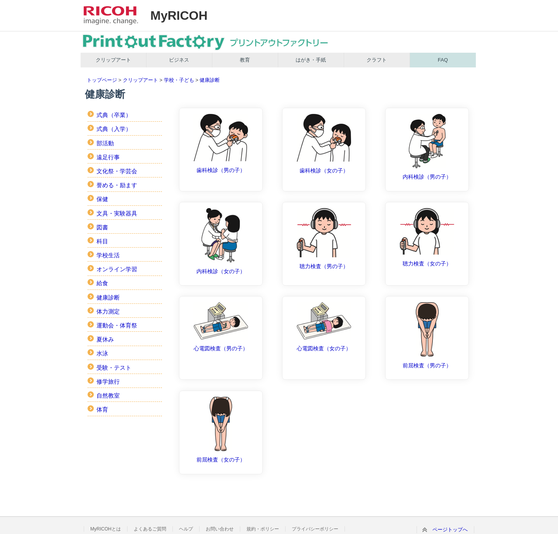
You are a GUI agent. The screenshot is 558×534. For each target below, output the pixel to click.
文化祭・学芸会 (116, 171)
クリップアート (113, 60)
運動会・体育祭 (116, 325)
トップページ (102, 80)
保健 (102, 199)
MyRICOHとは (105, 529)
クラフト (377, 60)
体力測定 (108, 311)
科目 (102, 241)
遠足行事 (108, 157)
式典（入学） (113, 129)
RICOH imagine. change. (111, 15)
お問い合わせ (220, 529)
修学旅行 (108, 381)
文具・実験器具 (116, 213)
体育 (102, 409)
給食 (102, 283)
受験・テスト (113, 367)
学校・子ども (179, 80)
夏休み (105, 339)
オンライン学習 (116, 269)
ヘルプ (186, 529)
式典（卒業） (113, 115)
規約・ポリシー (262, 529)
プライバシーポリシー (315, 529)
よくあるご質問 (150, 529)
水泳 (102, 353)
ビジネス (179, 60)
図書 (102, 227)
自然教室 (108, 395)
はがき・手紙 (311, 60)
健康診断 (210, 80)
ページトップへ (450, 529)
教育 (245, 60)
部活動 (105, 143)
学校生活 (108, 255)
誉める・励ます (116, 185)
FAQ (443, 60)
